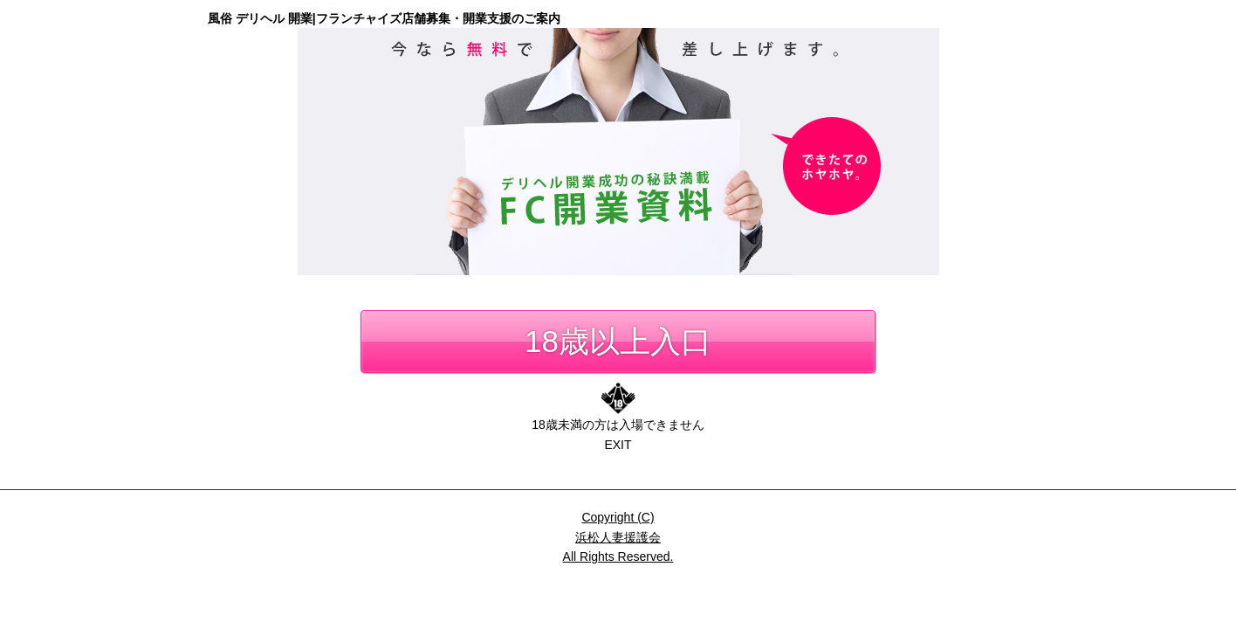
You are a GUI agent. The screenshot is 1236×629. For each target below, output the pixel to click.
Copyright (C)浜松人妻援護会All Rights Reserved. (618, 536)
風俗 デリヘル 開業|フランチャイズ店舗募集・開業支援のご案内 (384, 18)
